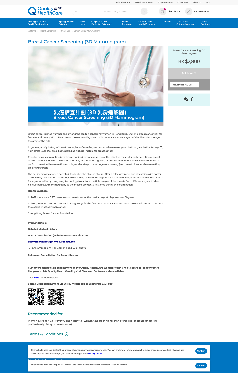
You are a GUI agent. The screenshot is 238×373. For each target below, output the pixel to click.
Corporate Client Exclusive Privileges (101, 22)
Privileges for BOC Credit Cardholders (38, 22)
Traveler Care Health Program (146, 22)
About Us (197, 2)
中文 (208, 2)
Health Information (144, 2)
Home (32, 31)
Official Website (123, 2)
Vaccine (167, 21)
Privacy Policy (95, 353)
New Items (83, 22)
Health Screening (126, 22)
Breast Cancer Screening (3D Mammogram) (80, 31)
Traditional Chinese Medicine (185, 22)
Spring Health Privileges (66, 22)
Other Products (205, 22)
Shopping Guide (165, 2)
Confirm (201, 351)
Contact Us (182, 2)
